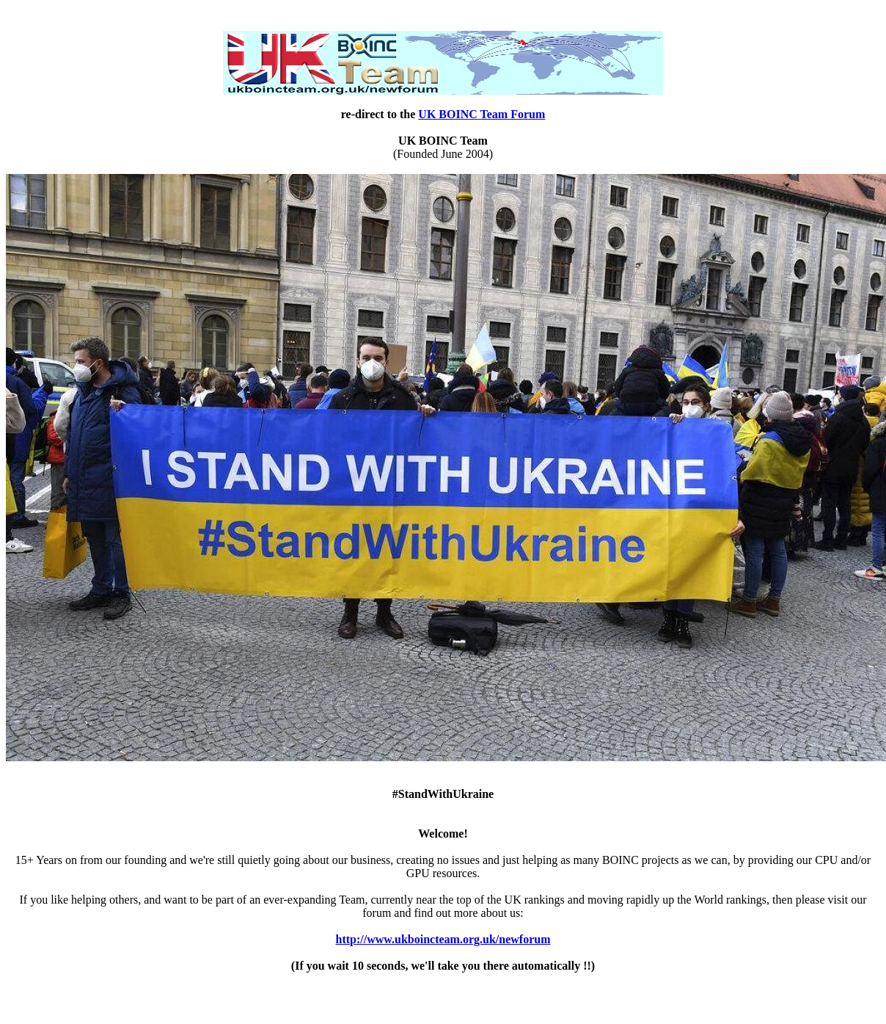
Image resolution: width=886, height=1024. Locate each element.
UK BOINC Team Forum (481, 114)
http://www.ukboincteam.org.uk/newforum (443, 939)
